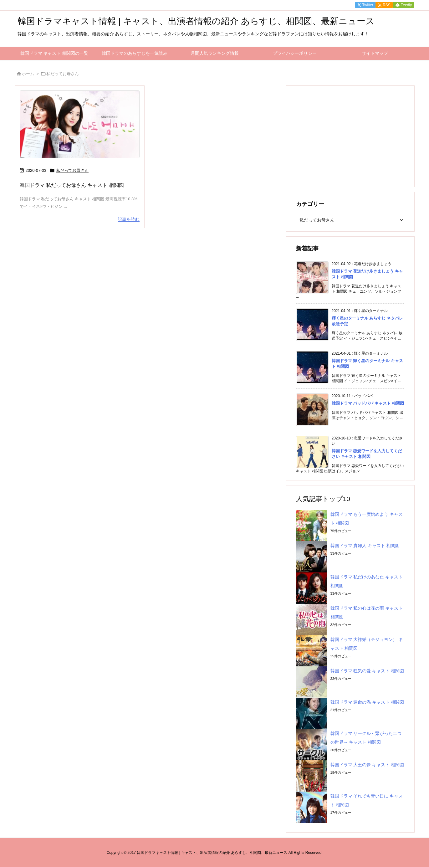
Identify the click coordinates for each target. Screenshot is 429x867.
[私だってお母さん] (80, 124)
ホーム (28, 73)
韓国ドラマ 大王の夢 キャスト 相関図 (367, 764)
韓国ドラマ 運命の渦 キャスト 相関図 (367, 702)
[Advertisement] (350, 136)
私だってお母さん (72, 170)
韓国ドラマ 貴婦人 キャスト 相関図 (365, 545)
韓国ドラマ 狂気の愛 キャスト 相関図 (367, 670)
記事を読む (129, 219)
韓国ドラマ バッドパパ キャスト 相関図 (368, 403)
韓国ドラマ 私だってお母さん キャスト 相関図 (72, 185)
